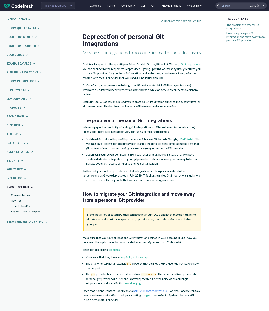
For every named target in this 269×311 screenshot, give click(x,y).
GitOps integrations (23, 81)
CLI (143, 5)
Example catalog (21, 63)
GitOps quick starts (23, 28)
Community (128, 5)
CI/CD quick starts (22, 37)
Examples (95, 5)
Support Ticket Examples (25, 211)
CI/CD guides (17, 54)
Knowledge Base (171, 5)
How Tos (16, 200)
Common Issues (20, 195)
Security (15, 160)
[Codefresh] (19, 6)
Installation (18, 143)
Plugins (111, 5)
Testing (14, 134)
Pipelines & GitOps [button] (55, 5)
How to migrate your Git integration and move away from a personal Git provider (246, 37)
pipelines (114, 249)
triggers (147, 295)
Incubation (17, 178)
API (153, 5)
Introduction (19, 19)
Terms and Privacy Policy (27, 222)
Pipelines (15, 125)
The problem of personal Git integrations (242, 26)
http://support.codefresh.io (150, 290)
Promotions (17, 116)
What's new (17, 169)
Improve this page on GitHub (181, 20)
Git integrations (191, 64)
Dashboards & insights (25, 46)
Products (16, 107)
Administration (20, 151)
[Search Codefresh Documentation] (241, 5)
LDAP (181, 139)
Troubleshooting (21, 206)
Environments (19, 98)
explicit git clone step (134, 257)
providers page (133, 283)
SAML (190, 139)
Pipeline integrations (24, 72)
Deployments (18, 90)
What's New (194, 5)
